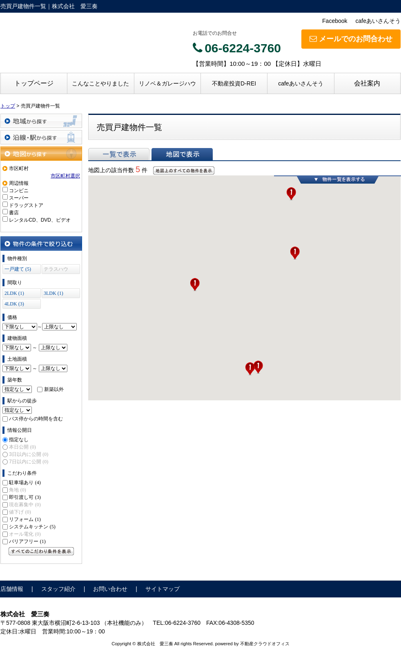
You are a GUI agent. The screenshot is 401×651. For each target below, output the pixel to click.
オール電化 (24, 534)
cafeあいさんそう (378, 21)
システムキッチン (32, 527)
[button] (249, 368)
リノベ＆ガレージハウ (167, 83)
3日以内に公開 (28, 454)
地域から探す (41, 121)
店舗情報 (11, 589)
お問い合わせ (110, 589)
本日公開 (22, 447)
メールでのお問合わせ (351, 39)
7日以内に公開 (28, 462)
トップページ (33, 83)
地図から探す (41, 153)
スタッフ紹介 (58, 589)
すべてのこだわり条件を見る (41, 551)
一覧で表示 (118, 154)
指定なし (19, 439)
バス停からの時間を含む (36, 419)
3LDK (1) (53, 293)
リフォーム (24, 519)
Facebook (334, 21)
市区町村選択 (65, 176)
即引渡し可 (24, 497)
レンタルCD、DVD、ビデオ (40, 220)
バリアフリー (27, 541)
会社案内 (367, 83)
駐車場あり (24, 482)
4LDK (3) (14, 304)
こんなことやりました (100, 83)
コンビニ (19, 190)
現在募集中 (24, 504)
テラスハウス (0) (56, 270)
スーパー (19, 198)
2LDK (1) (14, 293)
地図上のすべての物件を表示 (183, 170)
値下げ (20, 512)
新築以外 (54, 389)
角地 (17, 490)
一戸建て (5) (17, 269)
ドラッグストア (26, 205)
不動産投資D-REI (234, 83)
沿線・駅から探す (41, 137)
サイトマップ (162, 589)
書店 (14, 213)
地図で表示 (182, 154)
